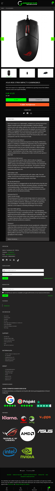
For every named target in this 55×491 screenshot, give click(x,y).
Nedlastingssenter (9, 360)
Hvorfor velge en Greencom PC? (12, 353)
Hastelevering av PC (9, 357)
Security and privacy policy (30, 474)
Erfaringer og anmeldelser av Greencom (13, 322)
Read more (50, 295)
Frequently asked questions (27, 476)
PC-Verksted (8, 355)
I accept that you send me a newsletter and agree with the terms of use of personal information (27, 292)
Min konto (6, 316)
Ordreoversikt (7, 317)
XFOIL (6, 374)
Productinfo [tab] (11, 119)
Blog (47, 474)
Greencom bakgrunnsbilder (10, 326)
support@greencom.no (10, 254)
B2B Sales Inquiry (9, 371)
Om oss (5, 321)
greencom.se (8, 376)
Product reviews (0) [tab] (12, 239)
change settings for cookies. (22, 484)
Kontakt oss (6, 336)
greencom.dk (8, 378)
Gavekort (6, 319)
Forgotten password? (48, 278)
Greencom (7, 305)
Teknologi (6, 327)
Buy (16, 99)
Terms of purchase (17, 474)
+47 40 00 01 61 (11, 252)
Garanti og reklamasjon (9, 340)
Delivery (9, 474)
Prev (2, 39)
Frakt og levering (8, 341)
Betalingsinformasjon (10, 359)
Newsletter (41, 474)
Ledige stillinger (9, 372)
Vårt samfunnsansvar (9, 345)
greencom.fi (8, 379)
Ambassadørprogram (10, 369)
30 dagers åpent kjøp (8, 338)
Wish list (39, 99)
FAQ (5, 343)
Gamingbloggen (7, 324)
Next (52, 39)
